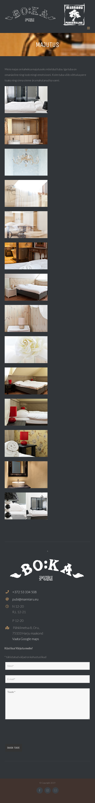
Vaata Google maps (25, 639)
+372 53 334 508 (24, 592)
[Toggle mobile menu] (88, 28)
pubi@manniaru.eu (25, 599)
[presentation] (28, 732)
